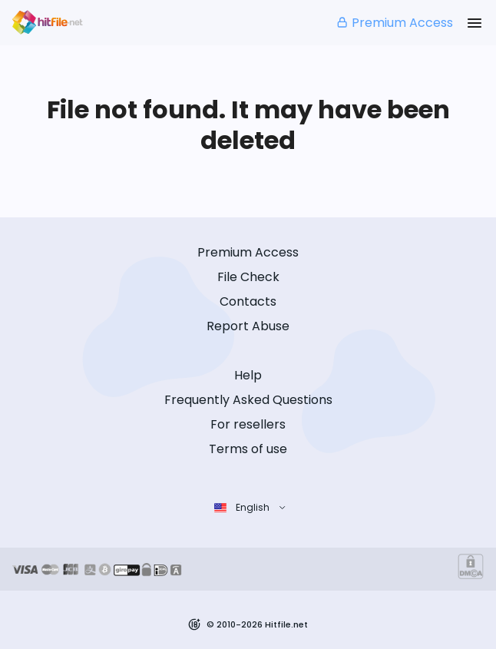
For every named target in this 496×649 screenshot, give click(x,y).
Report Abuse (248, 326)
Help (248, 375)
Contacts (248, 301)
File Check (248, 277)
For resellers (248, 424)
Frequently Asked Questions (248, 400)
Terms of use (248, 449)
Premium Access (394, 22)
